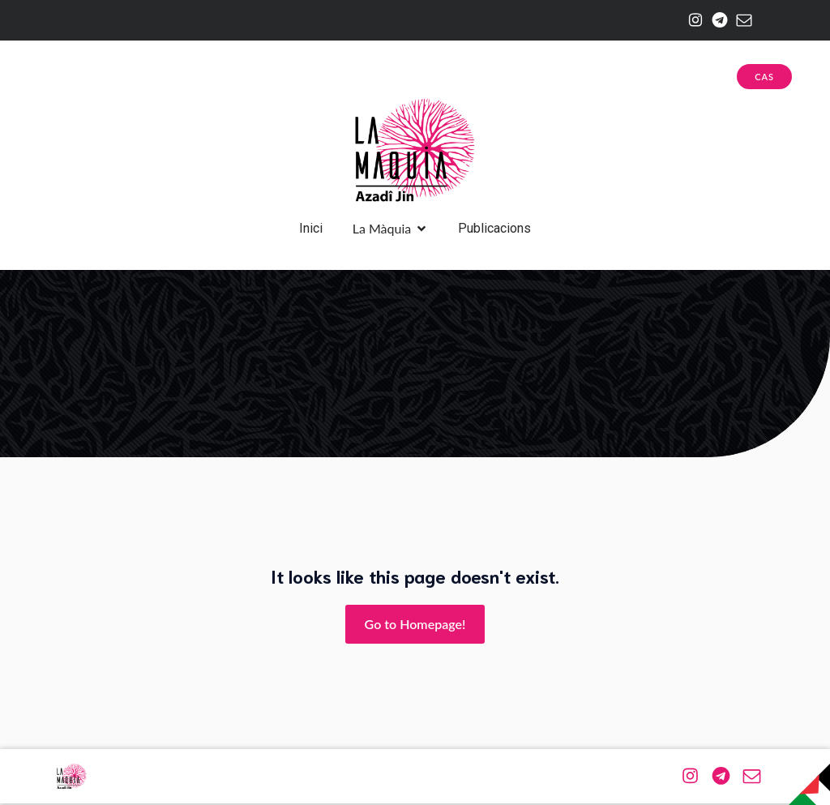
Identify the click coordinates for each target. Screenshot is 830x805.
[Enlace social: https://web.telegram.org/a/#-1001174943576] (716, 20)
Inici (311, 229)
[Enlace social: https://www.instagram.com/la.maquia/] (691, 20)
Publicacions (494, 229)
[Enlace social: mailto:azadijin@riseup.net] (740, 20)
